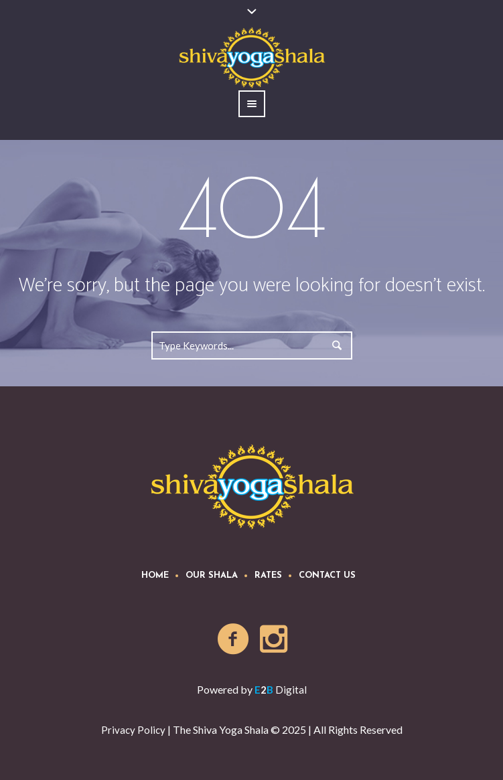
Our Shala (212, 575)
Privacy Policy (133, 730)
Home (155, 575)
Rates (268, 575)
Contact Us (327, 575)
